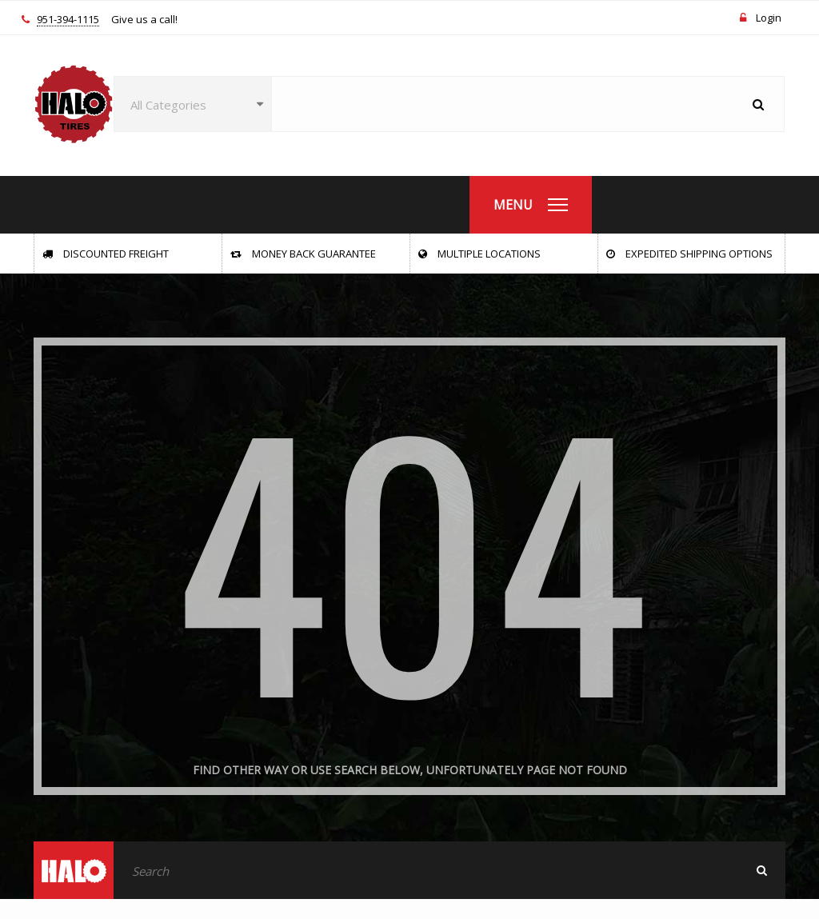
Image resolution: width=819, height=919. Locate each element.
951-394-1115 (68, 20)
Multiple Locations (479, 253)
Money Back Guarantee (303, 253)
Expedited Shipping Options (689, 253)
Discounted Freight (105, 253)
